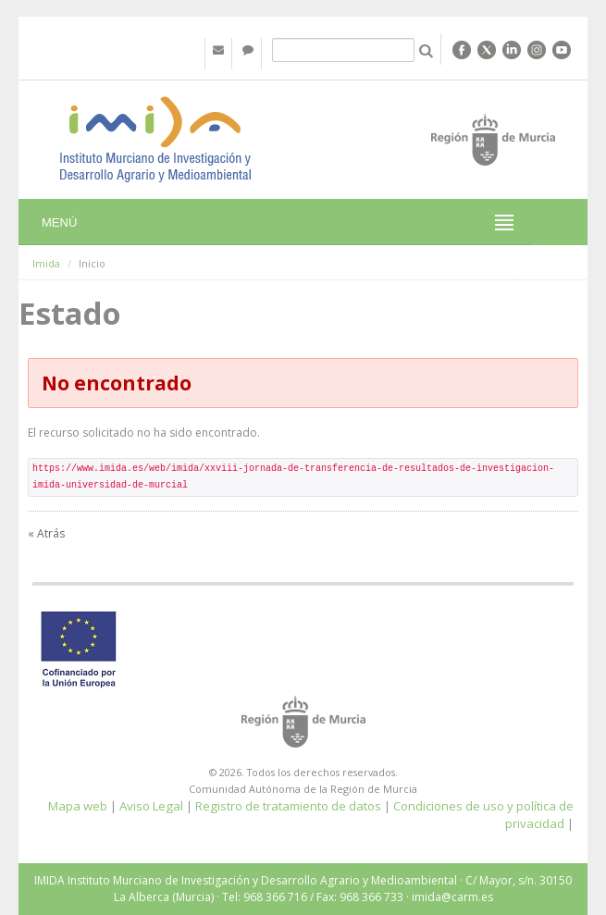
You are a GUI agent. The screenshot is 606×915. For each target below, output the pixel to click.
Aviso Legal (151, 806)
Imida (46, 263)
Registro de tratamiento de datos (288, 806)
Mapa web (77, 806)
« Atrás (46, 533)
